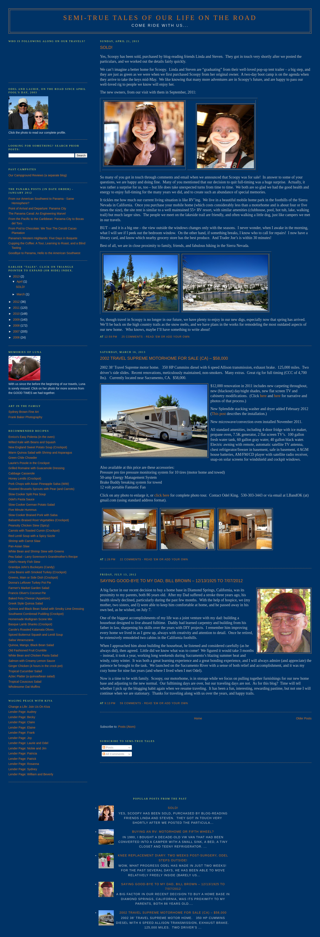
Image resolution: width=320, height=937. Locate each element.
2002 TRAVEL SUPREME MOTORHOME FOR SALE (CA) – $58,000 (164, 358)
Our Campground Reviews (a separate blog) (37, 175)
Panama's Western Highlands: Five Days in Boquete (43, 238)
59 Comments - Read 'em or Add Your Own (154, 703)
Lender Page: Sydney (22, 769)
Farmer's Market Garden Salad (28, 588)
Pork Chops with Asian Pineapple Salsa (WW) (38, 483)
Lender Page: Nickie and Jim (27, 748)
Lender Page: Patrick (22, 758)
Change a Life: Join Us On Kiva (29, 706)
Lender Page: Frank (21, 732)
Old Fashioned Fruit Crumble (27, 650)
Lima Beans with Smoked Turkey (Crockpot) (37, 572)
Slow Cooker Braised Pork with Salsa (33, 515)
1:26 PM (110, 559)
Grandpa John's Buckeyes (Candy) (31, 567)
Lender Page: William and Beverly (30, 774)
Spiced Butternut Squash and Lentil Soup (35, 634)
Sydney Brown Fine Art (23, 411)
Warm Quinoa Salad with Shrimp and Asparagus (40, 452)
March (21, 294)
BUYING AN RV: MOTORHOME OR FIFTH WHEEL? (173, 831)
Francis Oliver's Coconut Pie (27, 593)
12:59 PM (110, 336)
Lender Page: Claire (21, 722)
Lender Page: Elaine (21, 727)
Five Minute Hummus (22, 509)
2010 (16, 313)
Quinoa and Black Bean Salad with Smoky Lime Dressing (46, 608)
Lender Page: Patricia (22, 753)
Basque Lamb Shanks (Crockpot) (30, 624)
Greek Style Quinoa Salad (25, 603)
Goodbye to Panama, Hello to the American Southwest (44, 253)
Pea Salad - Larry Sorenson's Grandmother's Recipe (43, 556)
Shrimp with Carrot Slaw (24, 541)
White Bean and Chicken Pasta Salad (33, 655)
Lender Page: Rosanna (23, 764)
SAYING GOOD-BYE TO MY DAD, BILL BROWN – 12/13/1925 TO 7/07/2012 (171, 580)
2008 (16, 325)
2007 (16, 331)
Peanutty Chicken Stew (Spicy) (28, 525)
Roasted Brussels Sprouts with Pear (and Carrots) (41, 489)
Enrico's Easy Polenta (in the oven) (31, 437)
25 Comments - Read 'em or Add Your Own (156, 336)
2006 (16, 337)
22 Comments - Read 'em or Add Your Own (154, 559)
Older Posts (304, 718)
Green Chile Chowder (22, 457)
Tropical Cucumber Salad (25, 671)
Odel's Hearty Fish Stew (24, 561)
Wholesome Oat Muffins (24, 686)
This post (219, 414)
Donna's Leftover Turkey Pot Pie (29, 582)
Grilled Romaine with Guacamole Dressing (36, 468)
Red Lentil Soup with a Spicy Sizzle (31, 536)
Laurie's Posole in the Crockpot (28, 463)
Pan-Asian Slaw (19, 546)
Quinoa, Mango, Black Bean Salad (31, 645)
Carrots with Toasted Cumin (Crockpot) (34, 530)
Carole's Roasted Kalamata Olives (31, 629)
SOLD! (106, 47)
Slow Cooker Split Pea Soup (27, 494)
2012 (16, 301)
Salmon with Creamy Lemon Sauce (31, 660)
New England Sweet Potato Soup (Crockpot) (37, 447)
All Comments (113, 754)
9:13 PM (110, 703)
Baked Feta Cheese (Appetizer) (29, 598)
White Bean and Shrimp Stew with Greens (36, 551)
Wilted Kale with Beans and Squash (32, 442)
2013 (16, 276)
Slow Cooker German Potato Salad (31, 504)
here (263, 396)
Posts (108, 747)
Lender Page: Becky (21, 717)
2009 (16, 319)
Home (198, 718)
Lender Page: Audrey (22, 711)
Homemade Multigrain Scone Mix (30, 619)
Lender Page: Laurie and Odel (28, 743)
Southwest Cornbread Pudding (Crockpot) (36, 614)
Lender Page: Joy (20, 738)
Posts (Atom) (126, 726)
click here (161, 495)
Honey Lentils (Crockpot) (24, 478)
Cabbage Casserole (21, 473)
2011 (16, 307)
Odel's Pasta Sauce (21, 499)
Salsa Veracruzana (21, 640)
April (20, 281)
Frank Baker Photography (25, 417)
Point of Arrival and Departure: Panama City (37, 208)
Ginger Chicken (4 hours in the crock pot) (35, 666)
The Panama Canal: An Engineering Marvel (37, 213)
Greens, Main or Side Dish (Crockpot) (33, 577)
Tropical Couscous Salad (24, 681)
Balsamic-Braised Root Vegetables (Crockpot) (38, 520)
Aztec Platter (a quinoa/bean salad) (31, 676)
